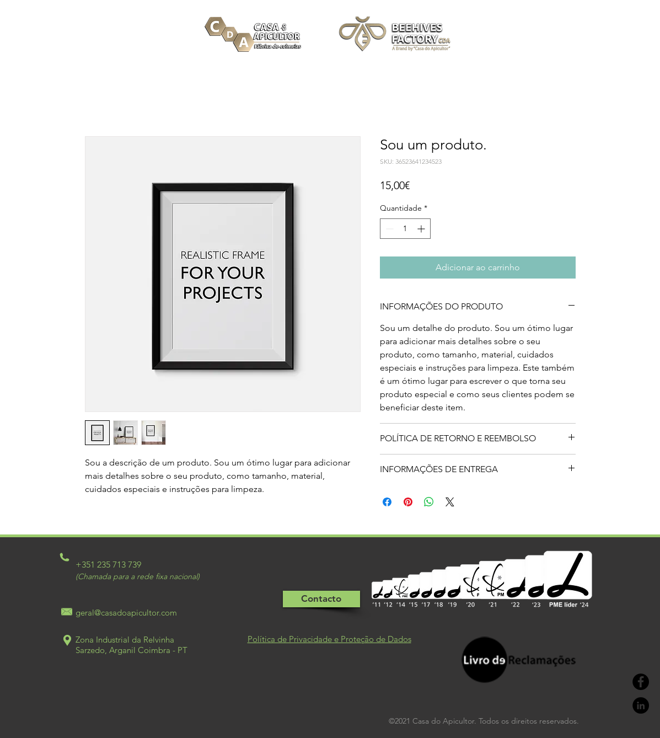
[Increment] (422, 228)
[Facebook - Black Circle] (640, 681)
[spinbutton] (405, 228)
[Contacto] (321, 599)
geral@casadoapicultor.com (126, 612)
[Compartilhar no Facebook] (387, 502)
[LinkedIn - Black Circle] (640, 705)
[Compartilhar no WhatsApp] (429, 502)
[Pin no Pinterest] (408, 502)
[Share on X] (450, 502)
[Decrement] (388, 228)
